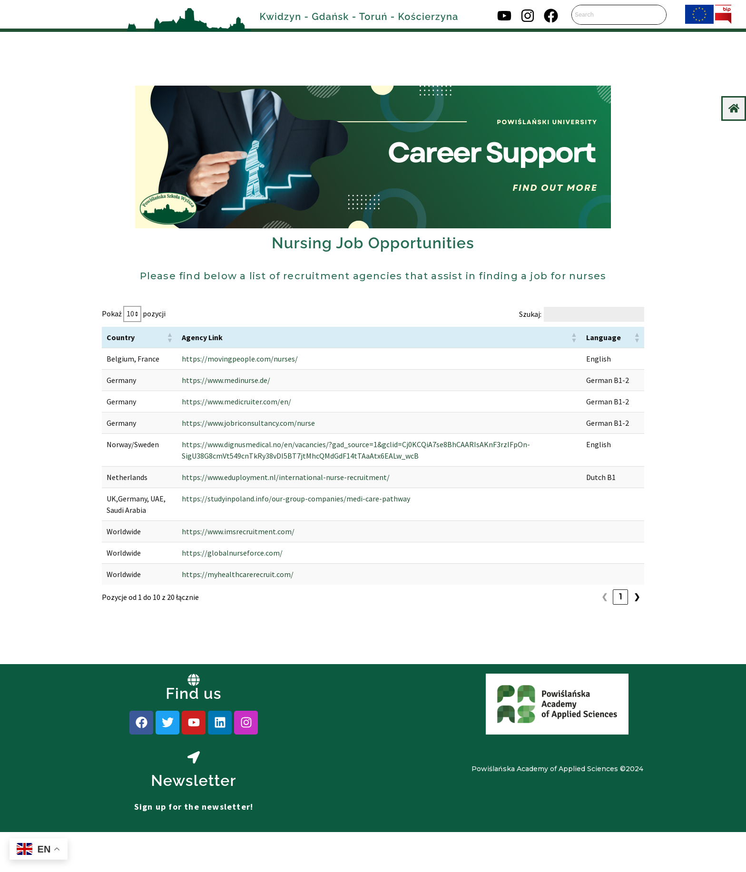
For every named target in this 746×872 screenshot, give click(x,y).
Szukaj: (530, 314)
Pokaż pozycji (134, 314)
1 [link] (604, 653)
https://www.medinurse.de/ (212, 391)
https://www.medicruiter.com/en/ (223, 424)
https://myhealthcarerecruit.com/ (224, 631)
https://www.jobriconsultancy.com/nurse (235, 457)
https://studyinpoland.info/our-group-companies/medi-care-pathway (282, 544)
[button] (156, 337)
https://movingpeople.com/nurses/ (226, 358)
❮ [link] (588, 653)
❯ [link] (637, 653)
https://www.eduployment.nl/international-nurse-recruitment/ (272, 523)
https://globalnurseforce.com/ (218, 610)
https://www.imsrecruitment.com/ (224, 588)
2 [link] (620, 653)
